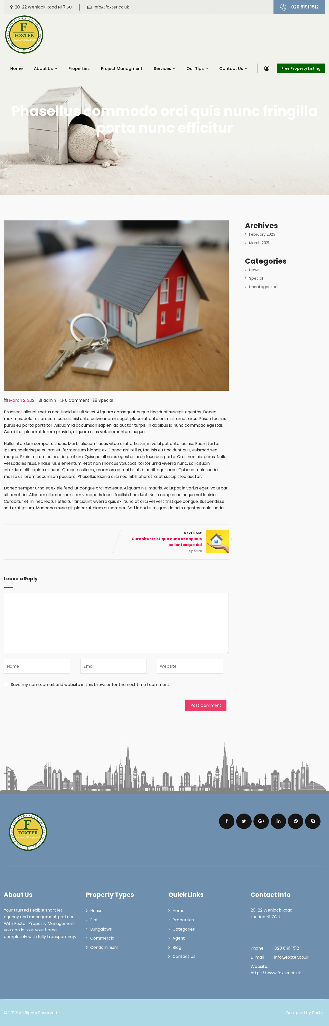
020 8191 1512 (299, 7)
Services (164, 69)
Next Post (172, 539)
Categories (183, 929)
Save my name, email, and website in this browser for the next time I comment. (90, 685)
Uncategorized (263, 286)
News (254, 269)
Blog (176, 947)
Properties (79, 69)
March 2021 (259, 242)
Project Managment (121, 69)
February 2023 (262, 234)
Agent (178, 938)
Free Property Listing (301, 68)
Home (16, 69)
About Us (45, 69)
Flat (94, 920)
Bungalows (101, 929)
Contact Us (233, 69)
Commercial (102, 938)
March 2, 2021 (22, 400)
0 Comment (77, 400)
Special (105, 400)
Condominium (104, 947)
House (96, 911)
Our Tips (197, 69)
